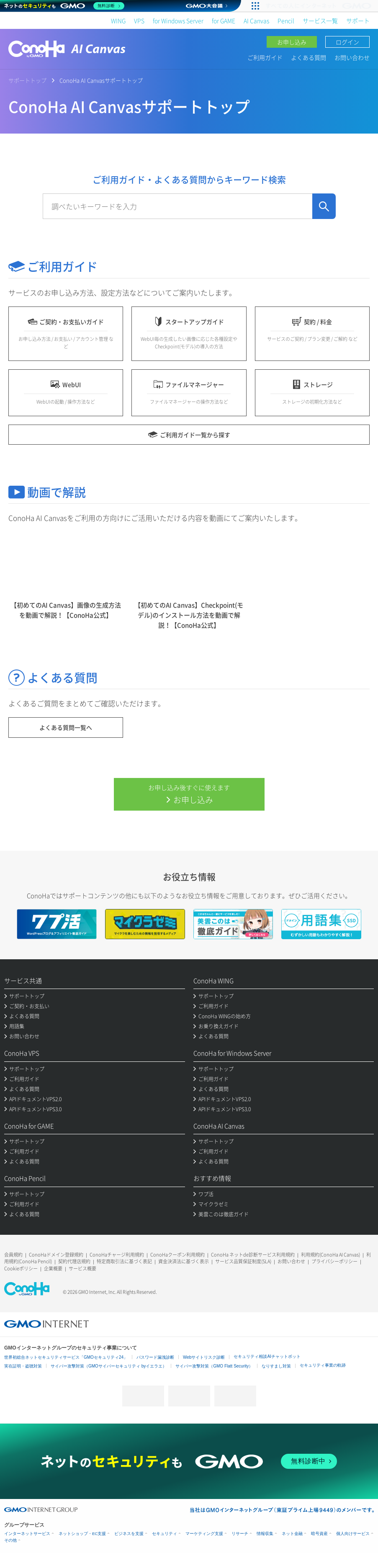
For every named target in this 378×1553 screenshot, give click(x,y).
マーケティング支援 (204, 1533)
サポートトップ (27, 80)
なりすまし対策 (276, 1366)
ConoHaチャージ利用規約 (117, 1254)
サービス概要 (82, 1268)
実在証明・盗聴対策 (23, 1366)
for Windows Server (178, 20)
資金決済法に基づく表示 (183, 1261)
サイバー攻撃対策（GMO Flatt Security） (214, 1366)
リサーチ (239, 1533)
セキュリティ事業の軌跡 (323, 1365)
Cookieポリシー (21, 1268)
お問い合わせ (352, 57)
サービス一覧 (320, 20)
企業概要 (53, 1268)
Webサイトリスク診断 (204, 1357)
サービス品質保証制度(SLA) (243, 1261)
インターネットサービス (27, 1533)
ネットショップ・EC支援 (82, 1533)
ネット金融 (292, 1533)
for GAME (223, 20)
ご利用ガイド (265, 57)
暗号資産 (319, 1533)
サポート (358, 20)
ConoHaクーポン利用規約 (177, 1254)
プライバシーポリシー (334, 1261)
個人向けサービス (353, 1533)
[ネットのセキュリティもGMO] (64, 6)
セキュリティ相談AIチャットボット (267, 1356)
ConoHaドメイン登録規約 (56, 1254)
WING (118, 20)
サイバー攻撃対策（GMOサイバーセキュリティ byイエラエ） (109, 1366)
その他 (10, 1540)
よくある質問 (308, 57)
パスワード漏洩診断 (155, 1357)
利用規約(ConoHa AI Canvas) (330, 1254)
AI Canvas (256, 20)
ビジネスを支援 (129, 1533)
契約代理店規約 (74, 1261)
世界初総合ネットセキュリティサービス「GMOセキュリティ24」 (66, 1357)
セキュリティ (164, 1533)
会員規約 (13, 1254)
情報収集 (265, 1533)
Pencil (286, 20)
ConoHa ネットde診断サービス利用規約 (253, 1254)
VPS (139, 20)
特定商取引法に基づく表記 (124, 1261)
